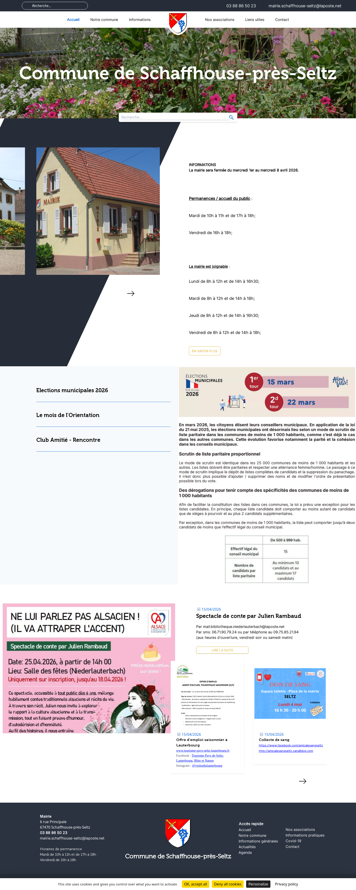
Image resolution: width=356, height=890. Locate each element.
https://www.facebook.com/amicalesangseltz (291, 745)
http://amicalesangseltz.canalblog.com (286, 751)
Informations (140, 19)
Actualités (247, 846)
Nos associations (219, 19)
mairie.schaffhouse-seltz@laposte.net (305, 5)
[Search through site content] (58, 5)
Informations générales (258, 841)
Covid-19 (293, 841)
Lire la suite (222, 650)
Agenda (245, 852)
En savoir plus (205, 351)
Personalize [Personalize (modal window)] (258, 884)
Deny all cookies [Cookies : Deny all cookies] (228, 884)
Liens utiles (254, 19)
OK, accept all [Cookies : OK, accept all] (195, 884)
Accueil (73, 19)
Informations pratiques (305, 835)
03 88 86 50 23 (241, 5)
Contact (282, 19)
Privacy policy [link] (286, 884)
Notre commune (104, 19)
